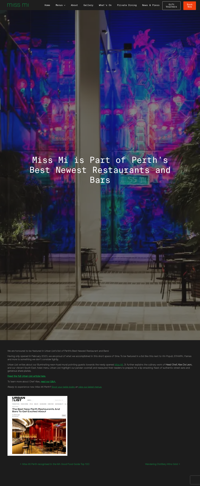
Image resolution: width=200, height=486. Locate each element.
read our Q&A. (48, 381)
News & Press (151, 5)
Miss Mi (119, 364)
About (74, 5)
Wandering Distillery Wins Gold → (162, 464)
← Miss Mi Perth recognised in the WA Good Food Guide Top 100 (54, 464)
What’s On (105, 5)
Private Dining (127, 5)
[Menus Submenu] (65, 5)
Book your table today (63, 386)
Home (47, 5)
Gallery (88, 5)
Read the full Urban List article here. (27, 376)
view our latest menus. (90, 386)
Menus (59, 5)
